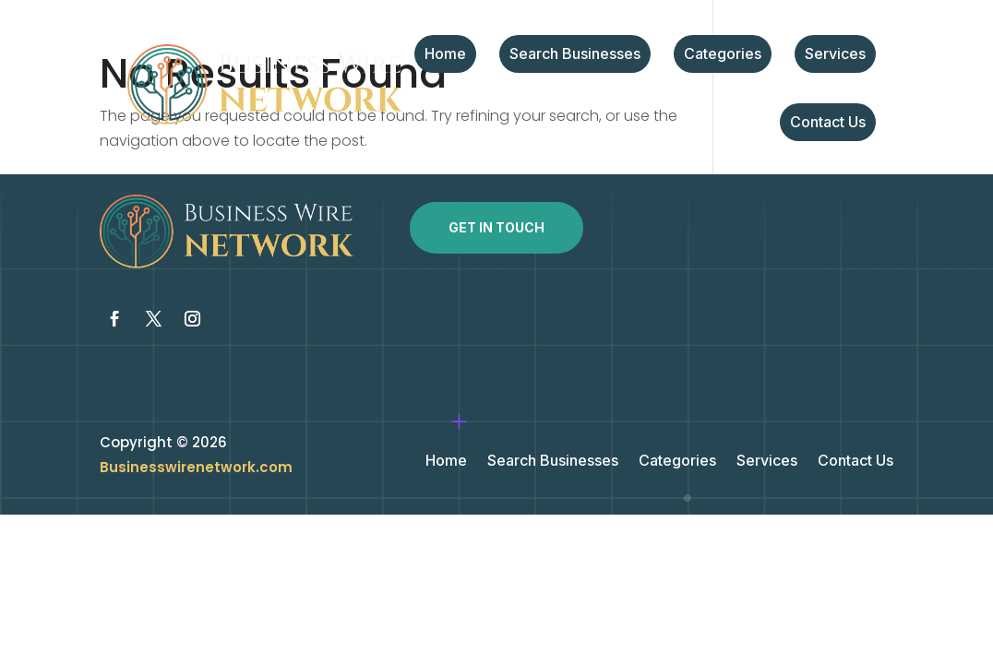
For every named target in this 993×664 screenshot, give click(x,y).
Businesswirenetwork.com (196, 467)
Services (835, 55)
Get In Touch (496, 227)
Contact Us (828, 123)
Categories (722, 55)
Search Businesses (574, 55)
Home (445, 55)
